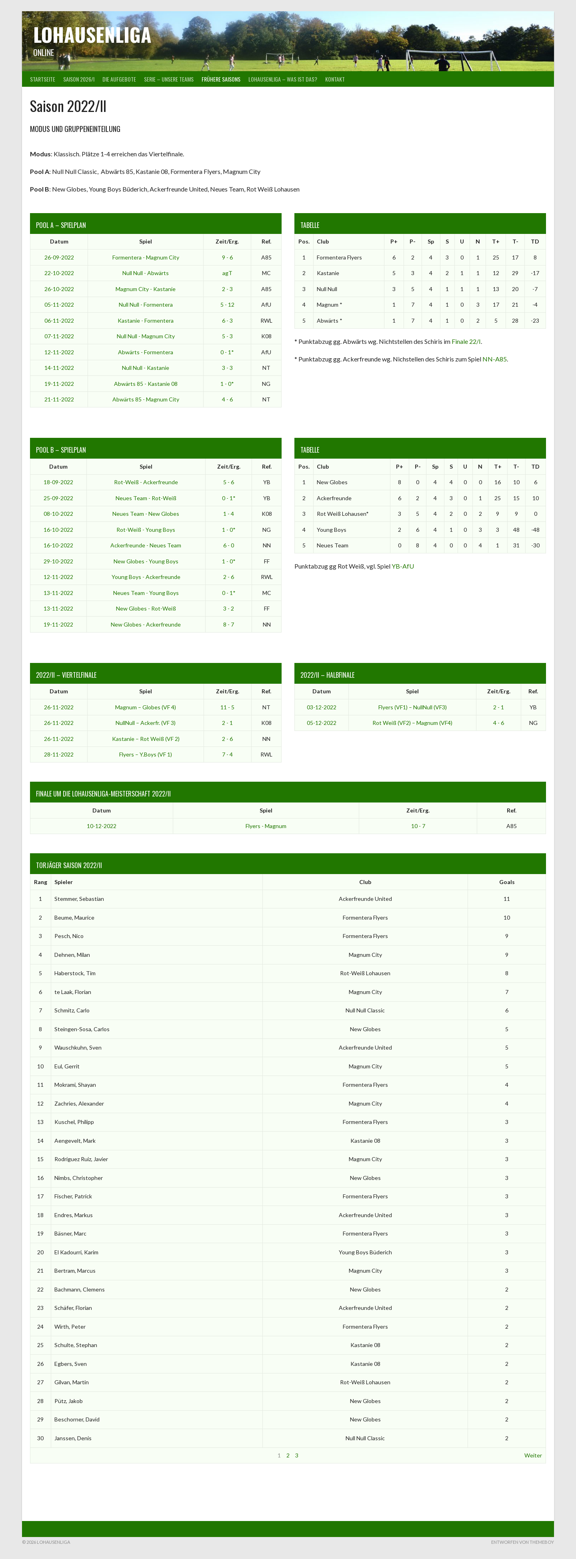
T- (515, 241)
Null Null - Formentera (146, 304)
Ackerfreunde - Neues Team (145, 545)
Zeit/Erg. (227, 241)
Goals (507, 881)
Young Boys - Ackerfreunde (146, 576)
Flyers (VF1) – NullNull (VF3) (412, 707)
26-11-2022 (59, 707)
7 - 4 (227, 754)
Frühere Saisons (221, 79)
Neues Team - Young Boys (146, 592)
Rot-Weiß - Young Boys (145, 529)
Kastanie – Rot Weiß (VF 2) (146, 738)
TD (535, 241)
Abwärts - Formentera (145, 352)
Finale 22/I (466, 341)
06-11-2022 (59, 320)
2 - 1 (227, 722)
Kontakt (335, 79)
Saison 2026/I (78, 79)
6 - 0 (228, 545)
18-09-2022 (58, 482)
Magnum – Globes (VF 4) (145, 707)
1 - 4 (228, 513)
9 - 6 (227, 257)
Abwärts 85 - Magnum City (145, 399)
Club (323, 241)
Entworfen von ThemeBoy (522, 1542)
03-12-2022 (321, 707)
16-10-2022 (58, 529)
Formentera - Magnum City (145, 257)
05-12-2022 (321, 722)
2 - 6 (228, 576)
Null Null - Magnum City (146, 336)
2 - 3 (227, 288)
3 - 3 (227, 367)
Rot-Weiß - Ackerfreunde (146, 482)
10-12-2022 (101, 825)
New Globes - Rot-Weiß (146, 608)
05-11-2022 (59, 304)
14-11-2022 (59, 367)
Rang (40, 881)
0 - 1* (227, 352)
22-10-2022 (59, 272)
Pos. (304, 241)
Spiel (145, 241)
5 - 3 (227, 336)
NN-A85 (494, 359)
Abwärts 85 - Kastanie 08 (146, 383)
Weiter (533, 1455)
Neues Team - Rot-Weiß (146, 498)
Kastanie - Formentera (146, 320)
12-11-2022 (59, 352)
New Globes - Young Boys (146, 561)
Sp (431, 241)
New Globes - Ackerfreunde (146, 624)
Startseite (42, 79)
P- (413, 241)
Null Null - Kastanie (145, 367)
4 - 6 (227, 399)
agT (227, 272)
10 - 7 (418, 825)
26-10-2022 (59, 288)
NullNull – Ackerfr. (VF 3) (146, 722)
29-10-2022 (58, 561)
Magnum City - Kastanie (146, 288)
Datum (59, 241)
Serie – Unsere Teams (169, 79)
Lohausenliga (92, 34)
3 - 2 (228, 608)
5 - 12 (227, 304)
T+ (496, 241)
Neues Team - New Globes (145, 513)
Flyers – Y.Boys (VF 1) (145, 754)
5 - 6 (228, 482)
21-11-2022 (59, 399)
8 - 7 (228, 624)
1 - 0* (227, 383)
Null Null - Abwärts (145, 272)
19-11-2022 (59, 383)
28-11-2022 (59, 754)
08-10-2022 (58, 513)
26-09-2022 (59, 257)
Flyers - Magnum (266, 825)
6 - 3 (227, 320)
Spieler (63, 881)
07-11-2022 (59, 336)
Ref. (266, 241)
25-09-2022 (58, 498)
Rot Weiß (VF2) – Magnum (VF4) (412, 722)
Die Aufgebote (119, 79)
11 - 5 (227, 707)
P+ (394, 241)
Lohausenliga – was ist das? (282, 79)
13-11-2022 (58, 592)
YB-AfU (403, 566)
